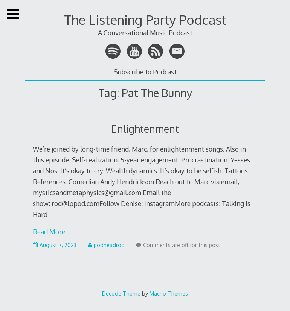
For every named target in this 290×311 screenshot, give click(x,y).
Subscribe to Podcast (145, 72)
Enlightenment (145, 129)
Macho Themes (169, 293)
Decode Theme (121, 293)
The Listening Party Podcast (145, 20)
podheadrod (106, 245)
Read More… (51, 232)
